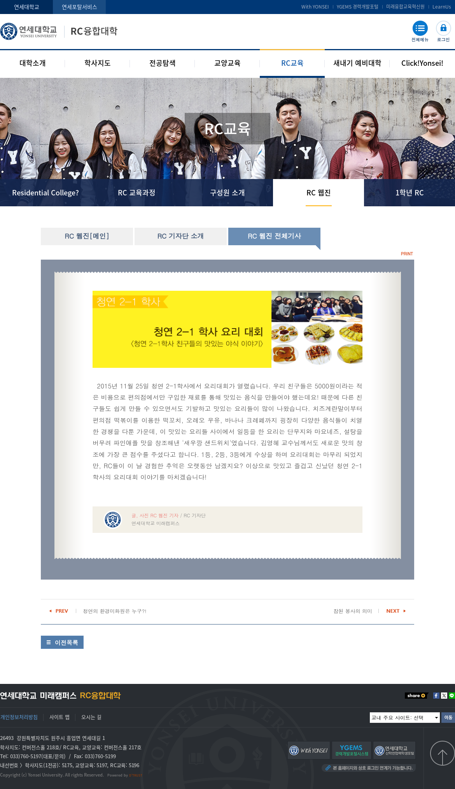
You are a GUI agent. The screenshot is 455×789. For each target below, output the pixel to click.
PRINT (407, 254)
